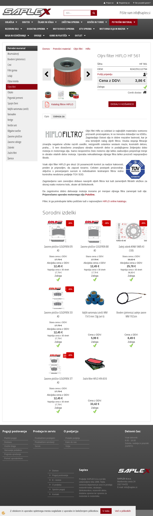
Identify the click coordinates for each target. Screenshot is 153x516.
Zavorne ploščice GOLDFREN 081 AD (95, 248)
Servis (37, 446)
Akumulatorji (13, 54)
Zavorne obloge (14, 142)
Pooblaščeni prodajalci (45, 438)
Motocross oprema (63, 28)
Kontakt (55, 494)
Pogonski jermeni (15, 98)
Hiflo (88, 48)
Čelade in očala (45, 22)
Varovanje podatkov (13, 450)
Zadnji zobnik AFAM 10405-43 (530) (131, 248)
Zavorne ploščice (15, 136)
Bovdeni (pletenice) (16, 59)
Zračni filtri (12, 153)
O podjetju (57, 485)
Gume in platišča (58, 35)
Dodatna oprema (36, 28)
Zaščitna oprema (70, 22)
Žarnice (11, 158)
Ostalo (10, 92)
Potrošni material (122, 22)
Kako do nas (71, 442)
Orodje (37, 35)
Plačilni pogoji (10, 438)
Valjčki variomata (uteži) (18, 109)
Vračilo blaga (10, 446)
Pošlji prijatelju (104, 74)
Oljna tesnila (13, 81)
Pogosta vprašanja (12, 454)
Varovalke (12, 114)
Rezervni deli (12, 28)
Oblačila (9, 22)
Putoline (89, 194)
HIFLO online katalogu (114, 201)
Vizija (67, 446)
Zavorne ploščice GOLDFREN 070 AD (58, 248)
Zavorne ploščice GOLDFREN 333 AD (58, 314)
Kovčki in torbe (95, 22)
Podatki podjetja (72, 438)
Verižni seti (12, 125)
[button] (88, 74)
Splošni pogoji (58, 489)
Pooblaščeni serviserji (44, 442)
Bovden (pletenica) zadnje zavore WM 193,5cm (131, 314)
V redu (106, 511)
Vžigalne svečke (14, 131)
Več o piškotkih (123, 511)
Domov (46, 48)
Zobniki (11, 147)
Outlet (78, 35)
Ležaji (10, 76)
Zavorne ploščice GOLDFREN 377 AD (58, 380)
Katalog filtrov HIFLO (62, 104)
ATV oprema (85, 28)
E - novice (56, 480)
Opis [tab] (46, 116)
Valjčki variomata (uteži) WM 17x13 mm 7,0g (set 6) (94, 314)
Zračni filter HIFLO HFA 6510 (95, 378)
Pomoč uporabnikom (13, 458)
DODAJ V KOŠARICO (122, 104)
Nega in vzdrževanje (15, 35)
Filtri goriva (12, 70)
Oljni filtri (12, 87)
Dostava (8, 442)
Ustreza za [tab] (58, 116)
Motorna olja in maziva (112, 28)
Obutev (26, 22)
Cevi (9, 65)
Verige (10, 120)
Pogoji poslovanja (60, 475)
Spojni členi (13, 103)
